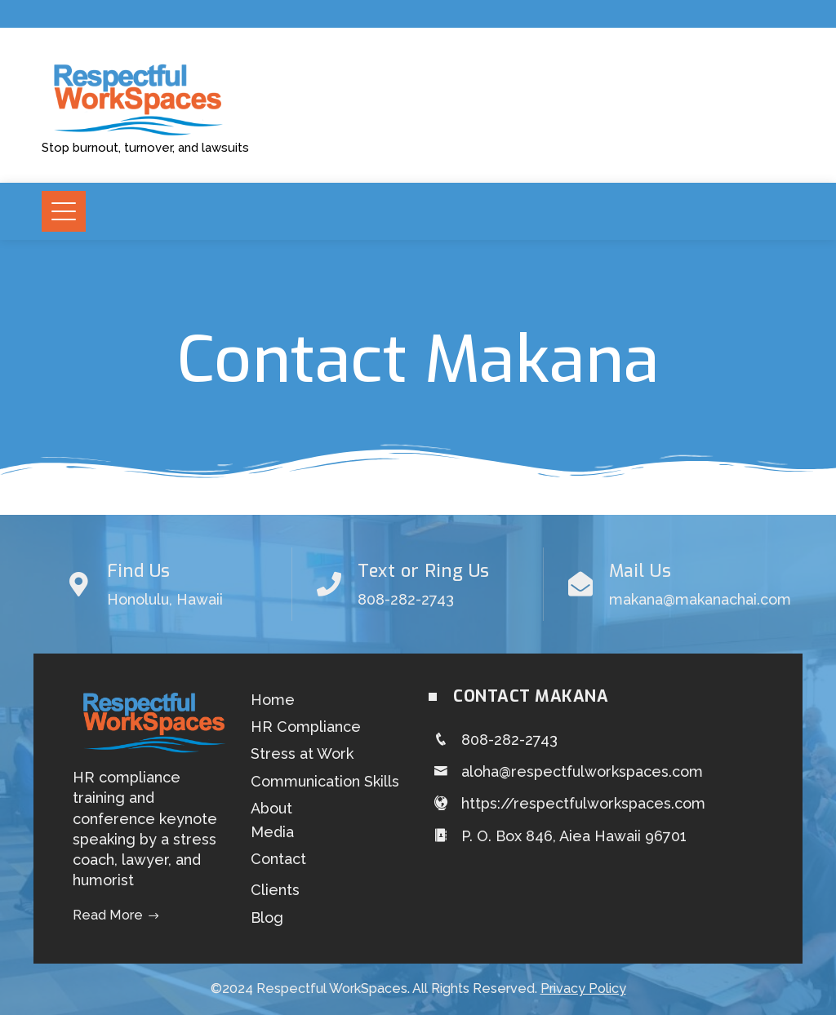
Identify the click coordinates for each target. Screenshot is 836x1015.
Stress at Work (302, 753)
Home (273, 699)
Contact (278, 858)
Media (272, 831)
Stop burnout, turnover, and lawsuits (145, 147)
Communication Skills (325, 781)
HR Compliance (306, 726)
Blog (267, 917)
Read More (116, 915)
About (271, 808)
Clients (275, 889)
